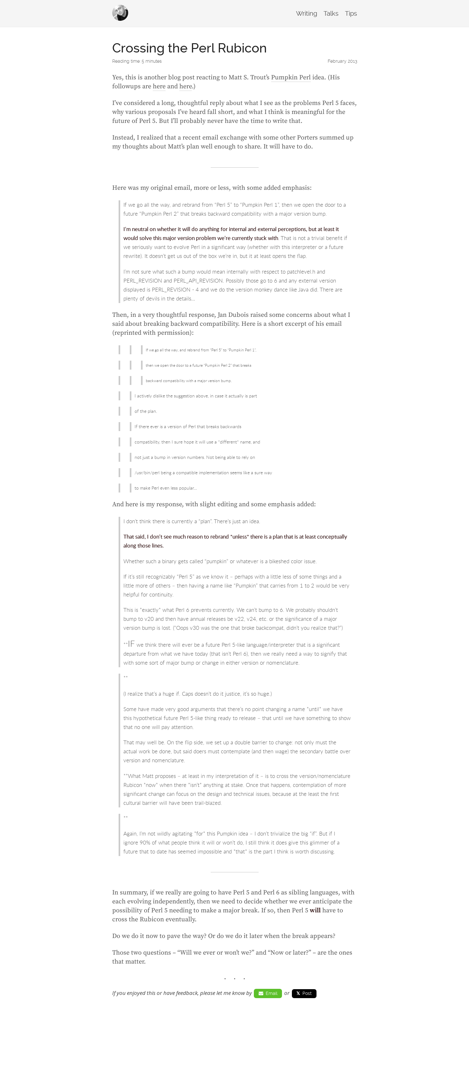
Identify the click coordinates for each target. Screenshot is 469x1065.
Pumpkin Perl (291, 78)
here (159, 87)
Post (304, 993)
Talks (331, 13)
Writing (306, 13)
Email (268, 993)
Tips (351, 13)
